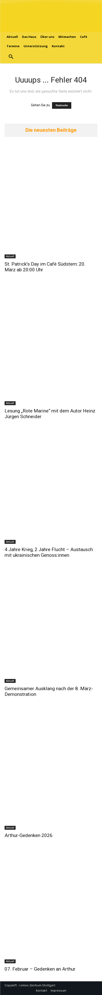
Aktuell (10, 256)
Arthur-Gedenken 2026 (28, 835)
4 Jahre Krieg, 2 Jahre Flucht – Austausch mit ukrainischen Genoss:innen (49, 552)
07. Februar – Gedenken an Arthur (40, 969)
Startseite (61, 105)
